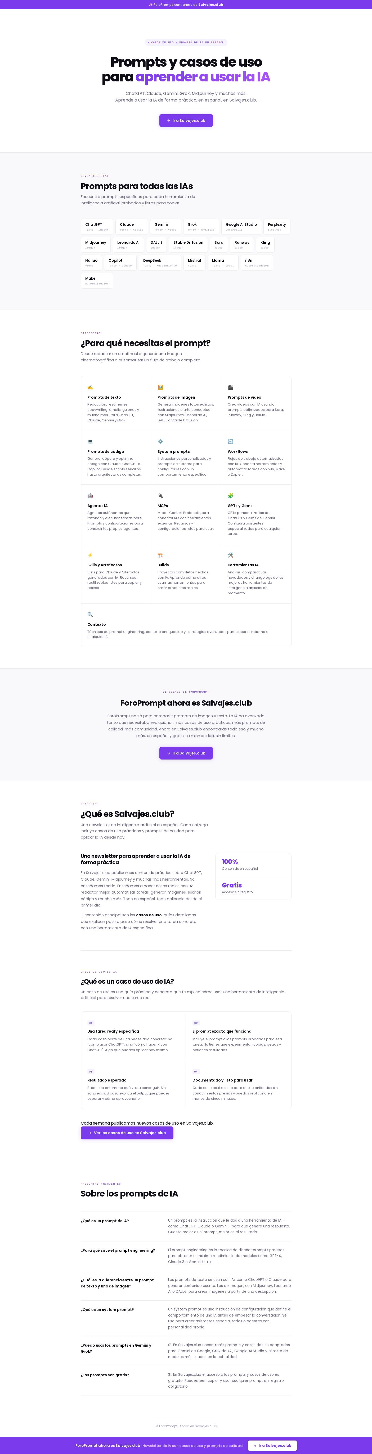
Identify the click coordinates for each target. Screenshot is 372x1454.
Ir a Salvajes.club (186, 120)
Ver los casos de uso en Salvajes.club (127, 1132)
